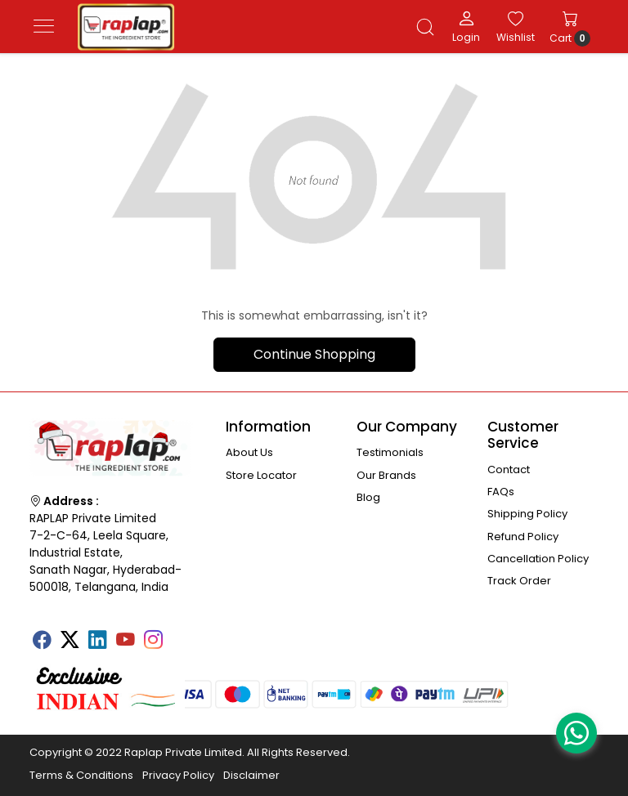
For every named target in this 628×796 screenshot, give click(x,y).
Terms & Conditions (81, 775)
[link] (425, 27)
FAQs (500, 491)
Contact (508, 469)
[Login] (466, 26)
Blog (368, 497)
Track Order (519, 580)
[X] (69, 641)
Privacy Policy (178, 775)
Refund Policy (522, 536)
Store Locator (261, 475)
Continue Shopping (314, 354)
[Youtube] (125, 641)
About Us (249, 452)
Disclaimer (251, 775)
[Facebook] (41, 641)
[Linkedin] (97, 641)
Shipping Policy (527, 513)
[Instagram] (153, 641)
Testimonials (390, 452)
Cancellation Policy (538, 558)
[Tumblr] (180, 634)
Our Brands (386, 475)
